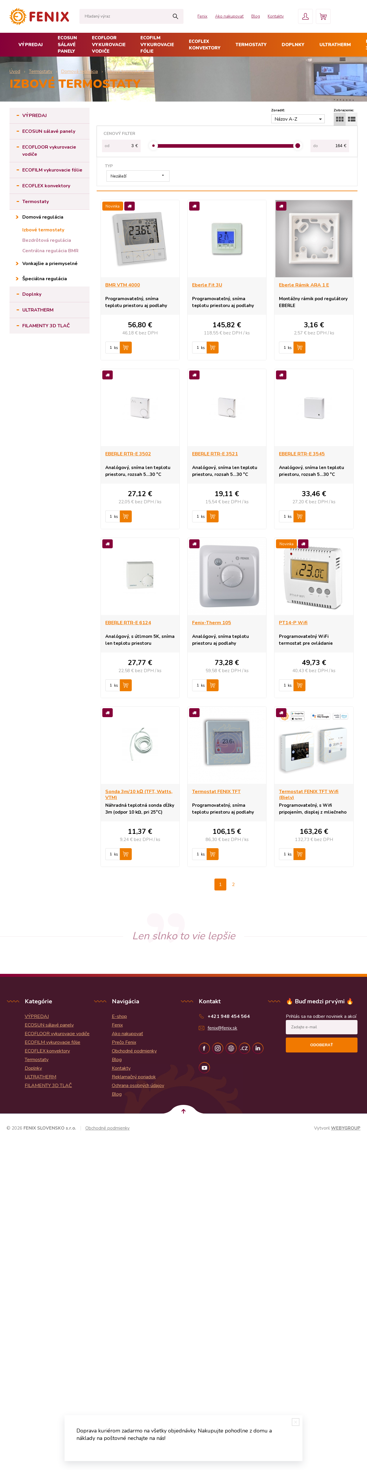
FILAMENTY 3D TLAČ (46, 326)
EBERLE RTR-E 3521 (215, 454)
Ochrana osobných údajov (138, 1085)
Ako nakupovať (229, 16)
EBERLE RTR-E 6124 (128, 622)
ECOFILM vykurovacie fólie (157, 44)
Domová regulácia (42, 217)
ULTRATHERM (335, 45)
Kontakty (276, 16)
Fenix (202, 16)
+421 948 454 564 (229, 1016)
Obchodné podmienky (134, 1051)
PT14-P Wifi (293, 622)
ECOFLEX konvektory (205, 44)
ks (116, 348)
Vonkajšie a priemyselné (50, 263)
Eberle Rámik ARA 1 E (304, 285)
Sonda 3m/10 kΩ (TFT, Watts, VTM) (139, 794)
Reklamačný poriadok (134, 1077)
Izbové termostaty (43, 230)
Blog (255, 16)
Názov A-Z (286, 119)
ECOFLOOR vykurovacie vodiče (109, 44)
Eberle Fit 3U (207, 285)
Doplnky (293, 45)
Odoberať (321, 1045)
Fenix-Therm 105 (211, 622)
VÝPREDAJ (30, 45)
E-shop (119, 1016)
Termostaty (251, 45)
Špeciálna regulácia (44, 278)
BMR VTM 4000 (122, 285)
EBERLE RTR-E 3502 (128, 454)
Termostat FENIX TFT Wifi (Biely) (308, 794)
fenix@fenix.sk (222, 1028)
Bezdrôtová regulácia (46, 240)
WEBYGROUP (345, 1128)
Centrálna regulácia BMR (50, 250)
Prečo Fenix (124, 1042)
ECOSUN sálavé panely (67, 44)
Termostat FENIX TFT (216, 791)
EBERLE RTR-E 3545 (302, 454)
